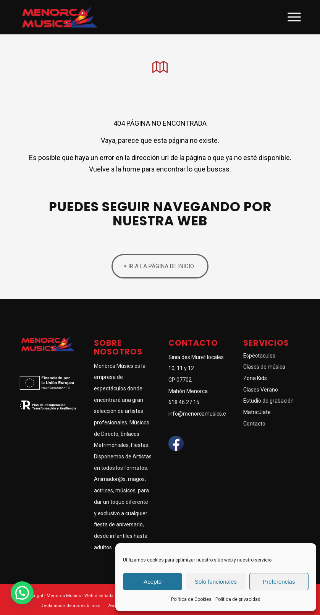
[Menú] (290, 17)
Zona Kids (255, 378)
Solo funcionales (216, 581)
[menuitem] (70, 606)
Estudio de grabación (268, 401)
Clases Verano (260, 390)
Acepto (153, 581)
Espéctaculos (259, 356)
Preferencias (279, 581)
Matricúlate (257, 412)
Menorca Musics (64, 595)
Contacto (254, 424)
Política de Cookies (191, 599)
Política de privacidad (237, 599)
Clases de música (264, 367)
